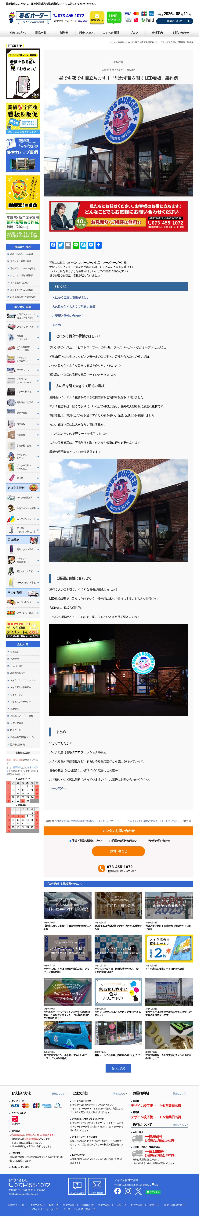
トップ (112, 42)
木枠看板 (16, 424)
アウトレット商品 (20, 613)
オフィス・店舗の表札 (20, 261)
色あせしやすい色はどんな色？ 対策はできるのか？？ (118, 1013)
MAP (156, 1185)
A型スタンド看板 (20, 571)
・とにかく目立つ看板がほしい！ (70, 297)
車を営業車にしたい (19, 282)
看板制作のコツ (17, 673)
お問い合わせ (180, 32)
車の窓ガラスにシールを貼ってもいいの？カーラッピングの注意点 (66, 1057)
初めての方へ (17, 32)
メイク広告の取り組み (20, 687)
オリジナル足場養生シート (19, 359)
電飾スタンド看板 (20, 549)
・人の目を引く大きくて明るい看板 (72, 306)
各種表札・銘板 (19, 446)
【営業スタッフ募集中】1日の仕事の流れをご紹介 (67, 927)
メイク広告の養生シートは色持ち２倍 (164, 968)
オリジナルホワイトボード (19, 381)
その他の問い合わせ (157, 840)
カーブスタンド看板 (21, 582)
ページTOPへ (57, 788)
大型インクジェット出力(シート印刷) (21, 316)
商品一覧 (40, 32)
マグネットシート (20, 370)
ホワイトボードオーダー (43, 1209)
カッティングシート (21, 519)
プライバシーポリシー (20, 701)
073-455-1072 (68, 15)
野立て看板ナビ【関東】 (143, 1205)
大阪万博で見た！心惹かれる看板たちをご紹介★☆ (168, 927)
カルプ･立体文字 (19, 497)
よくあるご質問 (77, 1193)
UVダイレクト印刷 (20, 327)
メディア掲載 (16, 723)
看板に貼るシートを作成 (21, 254)
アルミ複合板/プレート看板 (18, 348)
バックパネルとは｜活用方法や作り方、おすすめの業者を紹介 (117, 970)
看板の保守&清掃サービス (22, 737)
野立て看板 (17, 413)
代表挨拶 (14, 659)
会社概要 (14, 651)
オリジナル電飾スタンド (18, 560)
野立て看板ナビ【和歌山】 (77, 1205)
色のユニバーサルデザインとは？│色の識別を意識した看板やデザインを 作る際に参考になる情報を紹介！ (67, 1015)
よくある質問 (110, 32)
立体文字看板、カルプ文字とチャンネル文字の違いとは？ (168, 1057)
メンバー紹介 (16, 666)
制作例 (64, 32)
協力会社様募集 (17, 744)
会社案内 (157, 32)
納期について (174, 21)
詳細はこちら (58, 1093)
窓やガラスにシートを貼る (22, 268)
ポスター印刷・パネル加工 (19, 467)
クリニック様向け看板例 (21, 275)
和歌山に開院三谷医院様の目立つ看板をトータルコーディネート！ (87, 821)
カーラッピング (19, 602)
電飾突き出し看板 (20, 402)
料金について (87, 32)
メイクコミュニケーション (22, 680)
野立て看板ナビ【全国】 (43, 1205)
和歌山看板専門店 (173, 1205)
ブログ (134, 32)
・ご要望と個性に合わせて (66, 315)
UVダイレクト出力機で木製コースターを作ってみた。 (155, 821)
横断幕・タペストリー (18, 337)
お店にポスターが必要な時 (22, 297)
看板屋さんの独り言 (125, 42)
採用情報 (14, 708)
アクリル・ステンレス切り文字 (21, 530)
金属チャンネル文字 (21, 508)
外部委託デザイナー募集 (21, 716)
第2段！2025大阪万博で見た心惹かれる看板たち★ (118, 927)
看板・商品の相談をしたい (85, 840)
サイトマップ (16, 694)
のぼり (15, 478)
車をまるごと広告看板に (21, 290)
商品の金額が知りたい (123, 840)
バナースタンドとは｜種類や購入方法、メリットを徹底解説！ (66, 970)
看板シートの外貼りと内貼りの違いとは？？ (117, 1055)
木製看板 (16, 434)
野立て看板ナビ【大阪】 (110, 1205)
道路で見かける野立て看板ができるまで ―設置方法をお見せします (168, 1013)
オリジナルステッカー (17, 456)
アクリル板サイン (20, 392)
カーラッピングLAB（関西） (77, 1209)
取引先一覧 (15, 730)
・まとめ (55, 324)
